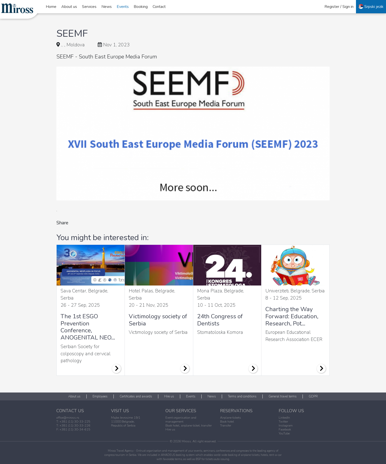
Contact (159, 6)
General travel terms (283, 396)
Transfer (225, 425)
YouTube (284, 433)
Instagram (286, 425)
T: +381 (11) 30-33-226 (73, 425)
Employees (100, 396)
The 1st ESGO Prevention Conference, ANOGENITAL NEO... (88, 326)
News (106, 6)
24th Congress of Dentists (220, 319)
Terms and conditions (242, 396)
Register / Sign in (339, 6)
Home (51, 6)
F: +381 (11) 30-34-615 (73, 429)
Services (89, 6)
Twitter (283, 421)
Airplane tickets (230, 417)
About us (69, 6)
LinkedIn (284, 417)
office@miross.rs (67, 417)
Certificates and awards (136, 396)
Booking (141, 6)
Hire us (169, 396)
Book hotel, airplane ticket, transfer (188, 425)
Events (123, 6)
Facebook (285, 429)
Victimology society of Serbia (158, 319)
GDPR (313, 396)
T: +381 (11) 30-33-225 (73, 421)
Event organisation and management (180, 419)
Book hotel (227, 421)
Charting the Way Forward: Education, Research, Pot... (291, 316)
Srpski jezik (371, 6)
